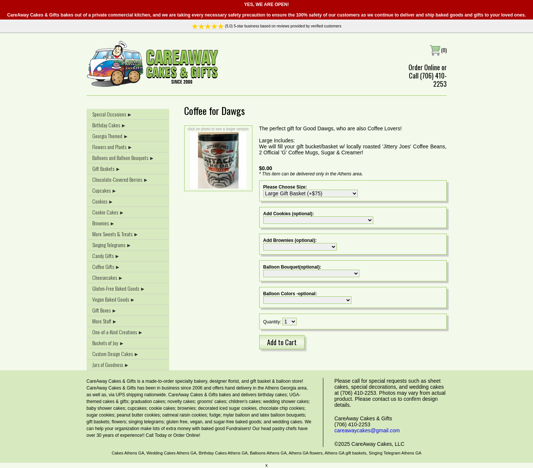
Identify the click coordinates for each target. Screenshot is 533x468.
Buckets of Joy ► (108, 343)
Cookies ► (103, 201)
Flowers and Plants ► (112, 147)
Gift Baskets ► (106, 168)
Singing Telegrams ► (112, 245)
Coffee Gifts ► (106, 266)
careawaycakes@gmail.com (367, 430)
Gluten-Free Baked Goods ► (119, 288)
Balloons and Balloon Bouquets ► (123, 158)
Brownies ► (103, 223)
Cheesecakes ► (107, 277)
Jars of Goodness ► (110, 364)
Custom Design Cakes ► (115, 354)
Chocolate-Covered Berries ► (120, 179)
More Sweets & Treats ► (115, 234)
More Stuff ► (104, 321)
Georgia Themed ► (110, 136)
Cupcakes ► (104, 190)
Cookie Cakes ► (108, 212)
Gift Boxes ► (104, 310)
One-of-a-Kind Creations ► (117, 332)
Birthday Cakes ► (109, 125)
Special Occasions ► (112, 114)
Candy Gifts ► (106, 256)
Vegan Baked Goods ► (113, 299)
